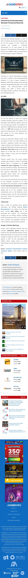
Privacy (14, 517)
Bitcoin (16, 386)
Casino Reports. (17, 568)
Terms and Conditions (13, 514)
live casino (11, 293)
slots (9, 291)
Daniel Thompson (6, 28)
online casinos (6, 289)
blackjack (18, 291)
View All (23, 397)
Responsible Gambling (14, 520)
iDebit (15, 368)
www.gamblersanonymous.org (10, 544)
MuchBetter (17, 377)
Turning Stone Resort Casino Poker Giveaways (13, 322)
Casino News (4, 18)
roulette (13, 291)
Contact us (14, 511)
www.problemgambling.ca (16, 543)
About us (13, 508)
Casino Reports (7, 287)
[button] (22, 327)
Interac (16, 359)
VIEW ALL (23, 355)
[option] (14, 316)
